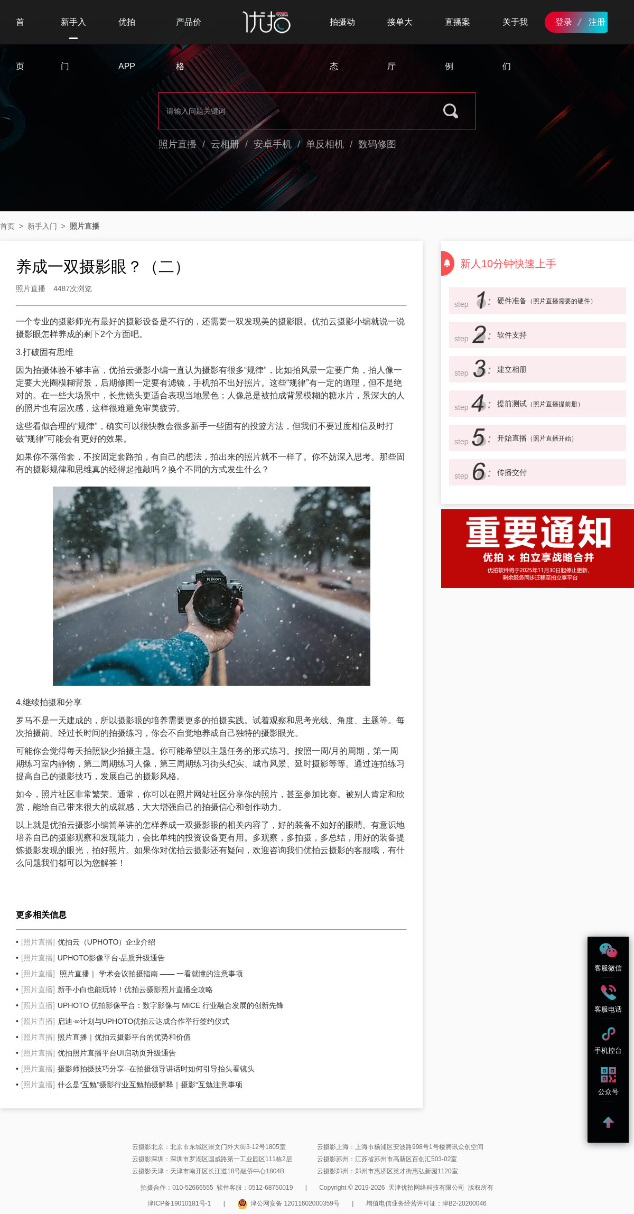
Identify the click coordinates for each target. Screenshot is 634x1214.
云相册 (225, 144)
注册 (597, 21)
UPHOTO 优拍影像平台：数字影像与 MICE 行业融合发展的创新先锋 (152, 1005)
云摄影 (79, 824)
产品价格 (188, 44)
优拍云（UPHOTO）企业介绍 (88, 942)
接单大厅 (400, 44)
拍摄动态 (342, 44)
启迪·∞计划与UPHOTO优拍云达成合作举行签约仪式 (125, 1021)
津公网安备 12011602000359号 (288, 1203)
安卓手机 (273, 144)
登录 (563, 21)
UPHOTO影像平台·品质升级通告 (93, 958)
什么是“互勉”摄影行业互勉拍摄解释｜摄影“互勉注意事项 (132, 1084)
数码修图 (377, 144)
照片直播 (177, 144)
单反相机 (325, 144)
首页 (20, 44)
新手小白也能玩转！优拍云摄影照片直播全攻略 (117, 989)
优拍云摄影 (333, 321)
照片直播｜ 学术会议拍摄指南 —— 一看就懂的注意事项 (132, 973)
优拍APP (126, 44)
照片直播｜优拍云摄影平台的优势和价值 (106, 1037)
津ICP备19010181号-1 (179, 1203)
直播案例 (457, 44)
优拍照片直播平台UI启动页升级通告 (98, 1053)
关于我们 (515, 44)
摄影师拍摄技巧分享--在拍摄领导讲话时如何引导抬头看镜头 (138, 1068)
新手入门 (73, 30)
